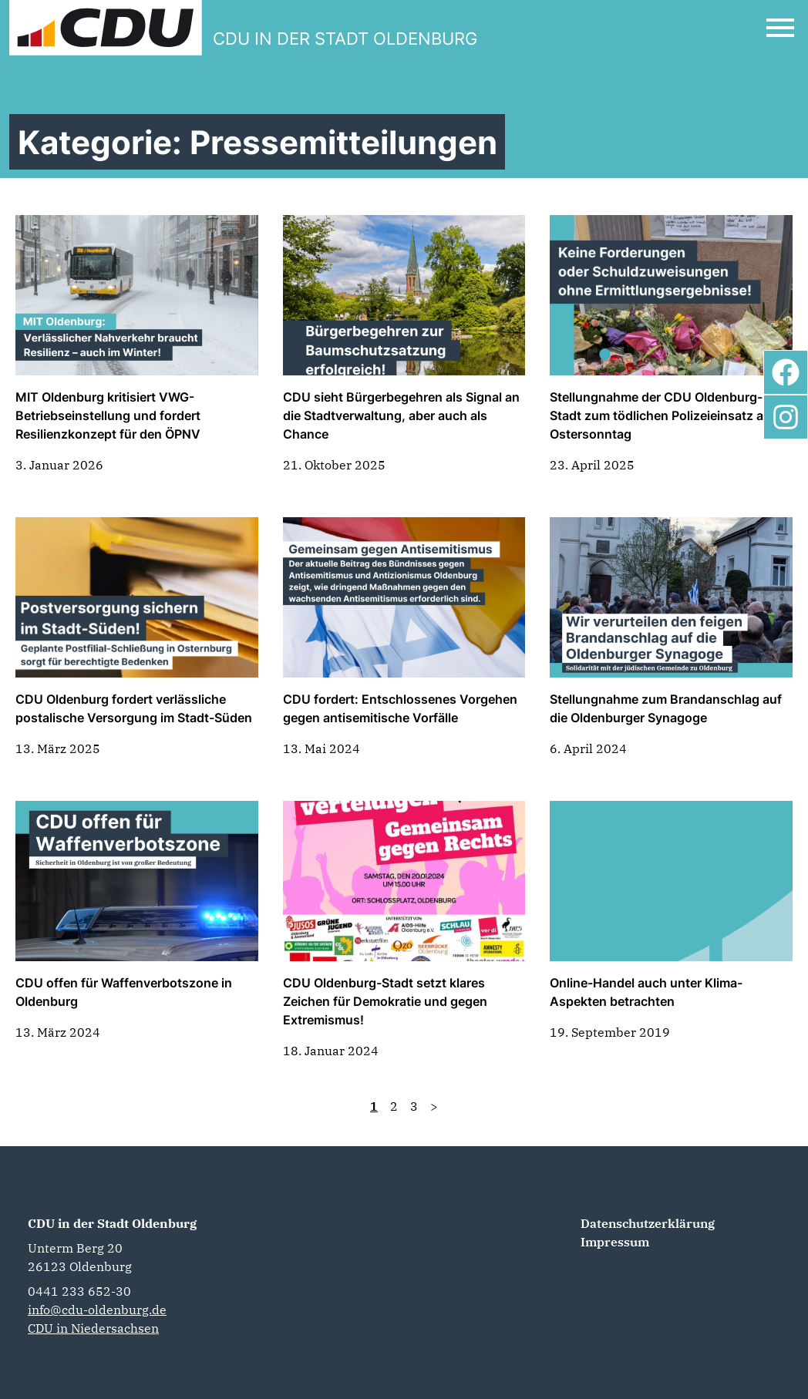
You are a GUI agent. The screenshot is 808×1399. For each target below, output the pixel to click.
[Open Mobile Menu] (780, 27)
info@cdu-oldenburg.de (97, 1309)
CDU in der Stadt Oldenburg (112, 1223)
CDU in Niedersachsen (93, 1328)
